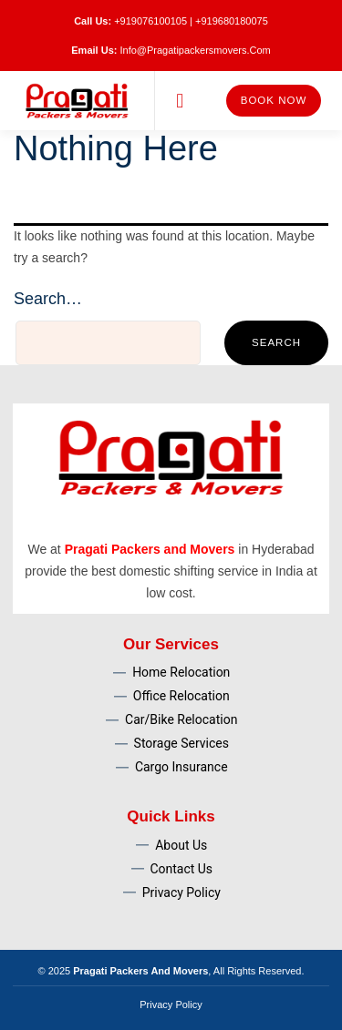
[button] (180, 101)
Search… (48, 299)
